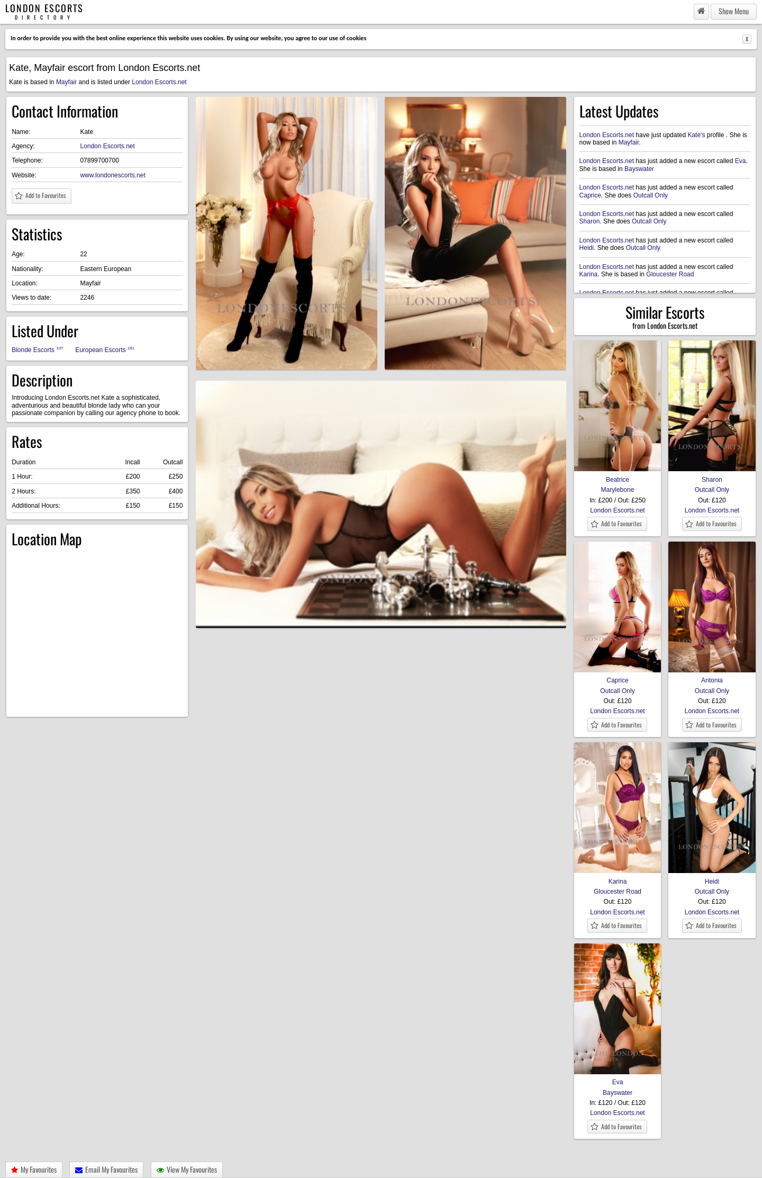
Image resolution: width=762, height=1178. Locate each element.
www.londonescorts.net (112, 175)
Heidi (586, 247)
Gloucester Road (670, 274)
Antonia (712, 676)
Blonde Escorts (37, 350)
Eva (740, 161)
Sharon (589, 221)
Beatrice (617, 475)
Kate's (696, 135)
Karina (588, 274)
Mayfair (66, 82)
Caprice (590, 195)
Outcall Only (650, 195)
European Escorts (104, 350)
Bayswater (639, 169)
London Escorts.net (159, 82)
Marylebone (617, 489)
